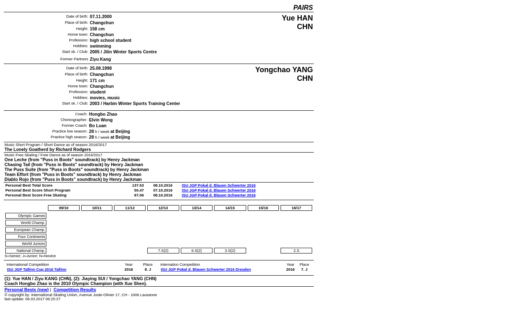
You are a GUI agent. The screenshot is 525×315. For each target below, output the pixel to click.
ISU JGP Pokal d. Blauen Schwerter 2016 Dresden (206, 269)
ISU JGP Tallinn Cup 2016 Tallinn (36, 269)
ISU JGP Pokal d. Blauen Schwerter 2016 (219, 185)
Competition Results (74, 289)
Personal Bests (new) (27, 289)
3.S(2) (230, 251)
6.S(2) (197, 251)
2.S (296, 251)
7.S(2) (163, 251)
